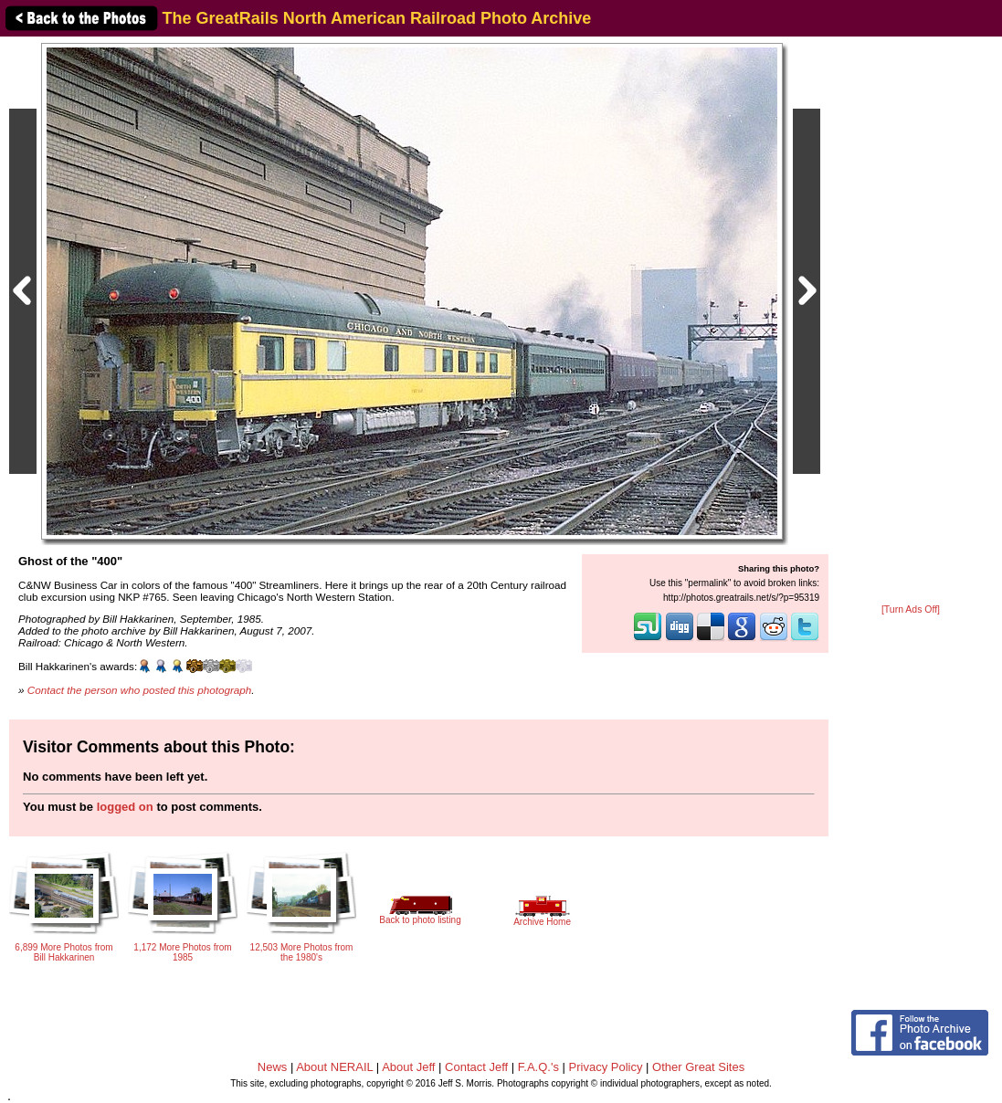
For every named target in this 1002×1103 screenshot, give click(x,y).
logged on (125, 807)
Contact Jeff (476, 1067)
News (273, 1067)
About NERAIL (334, 1067)
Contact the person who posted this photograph (139, 690)
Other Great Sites (698, 1067)
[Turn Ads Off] (910, 609)
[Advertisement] (911, 321)
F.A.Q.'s (538, 1067)
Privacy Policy (606, 1067)
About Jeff (408, 1067)
